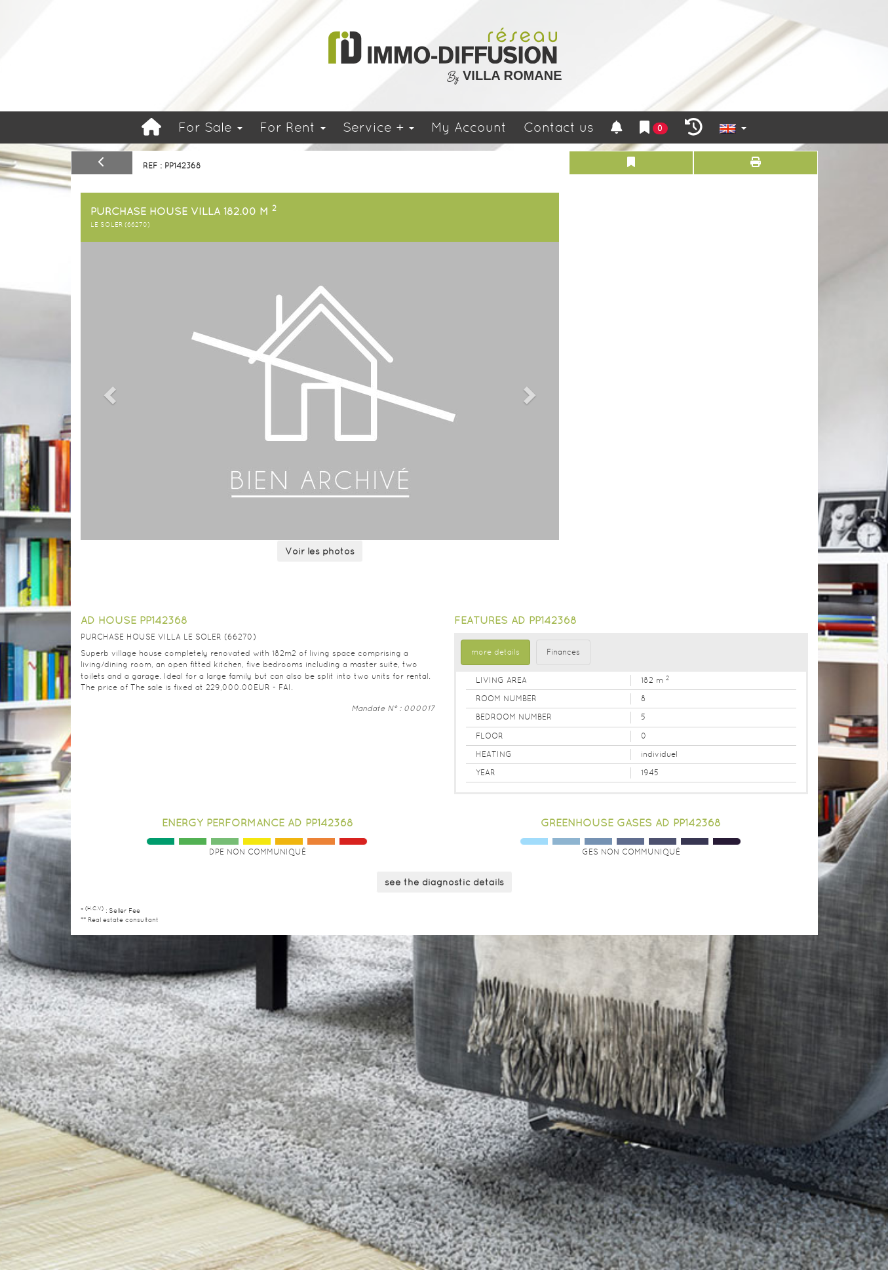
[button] (108, 391)
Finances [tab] (563, 652)
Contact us (559, 127)
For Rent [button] (293, 127)
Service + (378, 127)
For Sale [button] (210, 127)
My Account (469, 127)
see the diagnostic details (444, 882)
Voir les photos (320, 551)
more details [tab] (495, 652)
